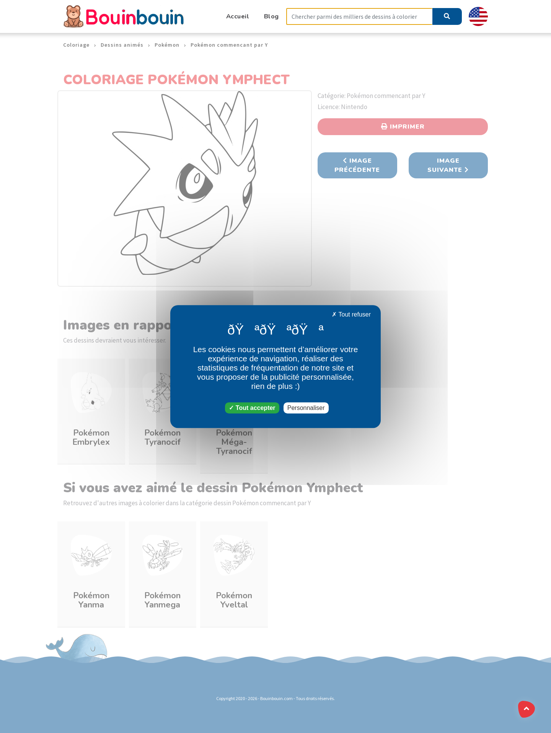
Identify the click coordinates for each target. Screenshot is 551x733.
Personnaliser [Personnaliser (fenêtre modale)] (306, 408)
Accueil (237, 16)
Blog (271, 16)
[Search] (359, 16)
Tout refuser (351, 314)
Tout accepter (252, 408)
